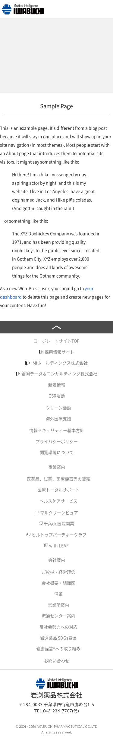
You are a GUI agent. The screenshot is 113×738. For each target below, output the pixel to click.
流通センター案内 (58, 616)
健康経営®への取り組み (58, 648)
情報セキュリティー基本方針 (56, 430)
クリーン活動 (58, 408)
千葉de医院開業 (59, 523)
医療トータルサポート (58, 490)
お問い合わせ (56, 661)
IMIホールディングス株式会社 (59, 363)
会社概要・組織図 (58, 583)
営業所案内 (58, 605)
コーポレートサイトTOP (56, 341)
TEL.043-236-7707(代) (56, 710)
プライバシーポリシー (57, 441)
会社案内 (56, 560)
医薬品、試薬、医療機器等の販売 (58, 479)
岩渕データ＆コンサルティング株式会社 (59, 374)
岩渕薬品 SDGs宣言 (58, 638)
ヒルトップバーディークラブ (59, 534)
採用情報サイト (59, 352)
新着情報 (56, 385)
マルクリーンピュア (59, 512)
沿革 (58, 594)
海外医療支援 (58, 418)
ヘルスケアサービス (58, 501)
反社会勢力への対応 (58, 627)
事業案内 (56, 467)
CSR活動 (57, 396)
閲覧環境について (57, 452)
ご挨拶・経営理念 (58, 572)
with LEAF (59, 545)
